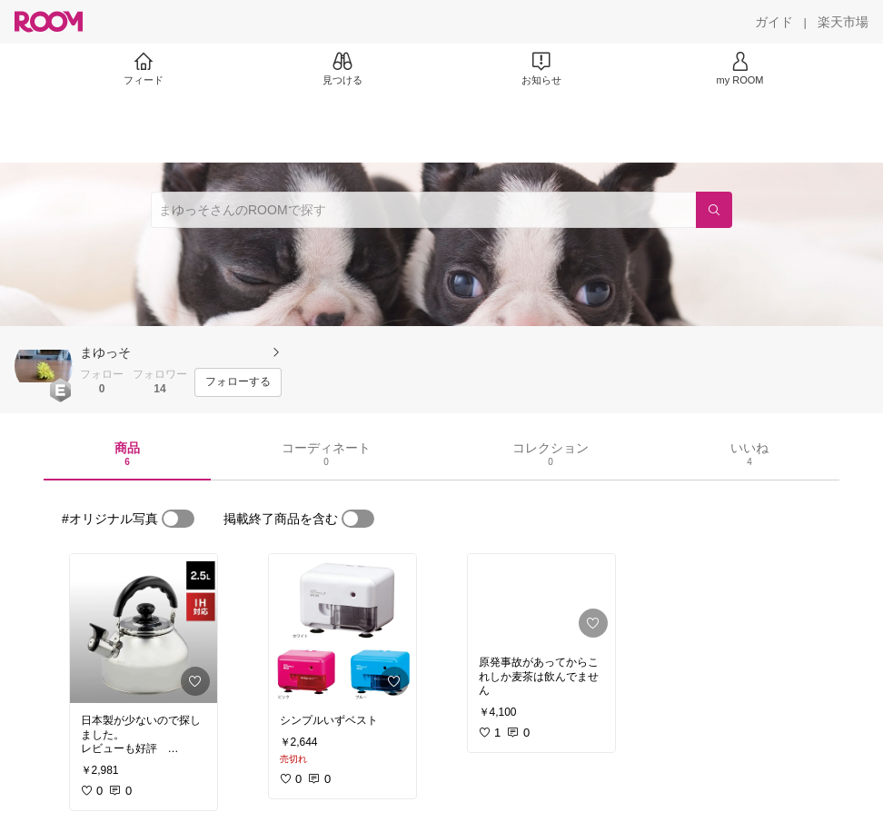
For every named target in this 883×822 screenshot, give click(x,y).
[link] (143, 628)
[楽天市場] (843, 22)
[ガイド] (774, 22)
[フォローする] (238, 382)
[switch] (178, 519)
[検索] (714, 210)
